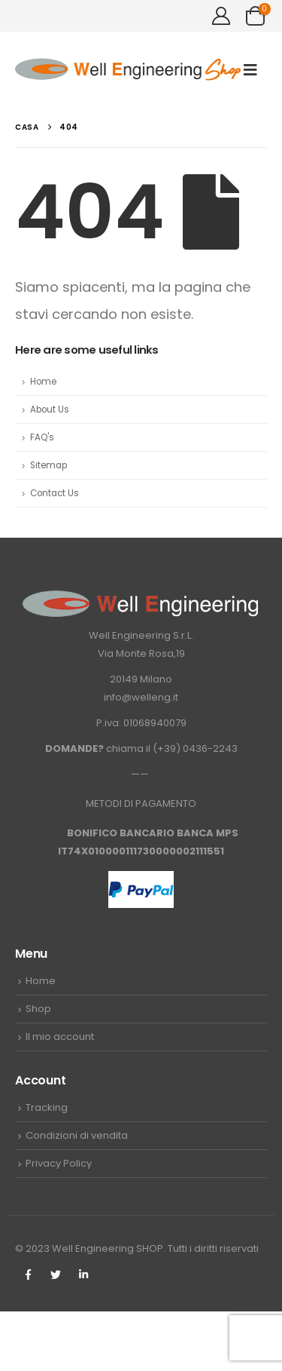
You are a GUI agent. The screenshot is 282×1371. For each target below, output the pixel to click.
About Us (49, 409)
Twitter (55, 1274)
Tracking (47, 1107)
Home (43, 382)
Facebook (28, 1274)
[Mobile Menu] (255, 69)
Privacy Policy (59, 1163)
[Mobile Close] (8, 1362)
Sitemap (48, 465)
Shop (38, 1008)
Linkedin (83, 1274)
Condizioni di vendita (77, 1135)
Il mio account (60, 1036)
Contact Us (54, 493)
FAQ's (42, 437)
